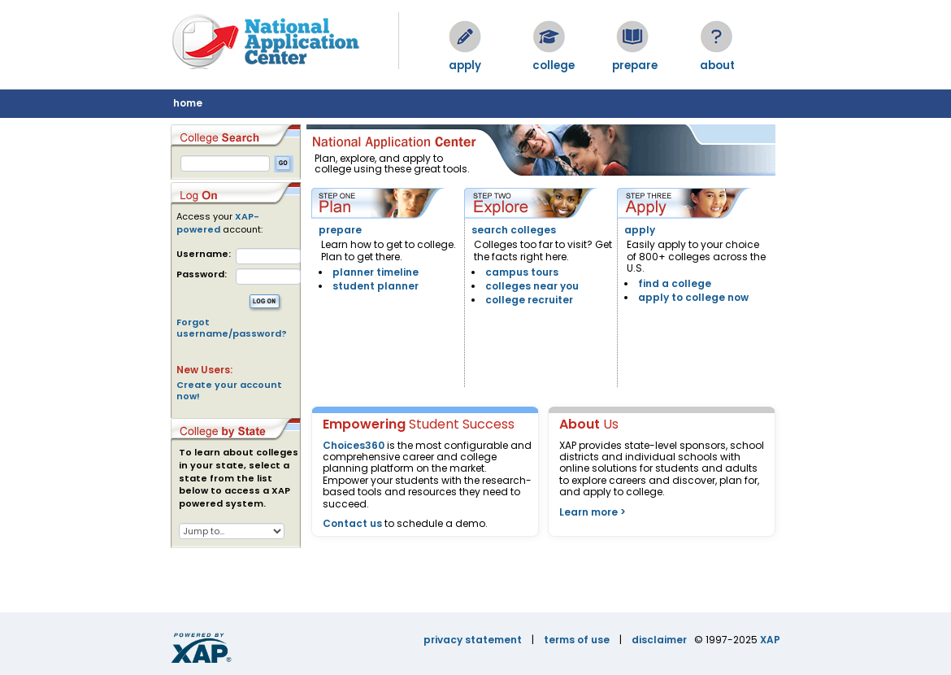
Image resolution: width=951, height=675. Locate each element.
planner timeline (375, 272)
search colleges (513, 230)
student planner (375, 286)
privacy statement (472, 640)
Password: (201, 274)
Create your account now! (229, 390)
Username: (203, 254)
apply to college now (693, 297)
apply (639, 230)
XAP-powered (217, 223)
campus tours (521, 272)
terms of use (577, 640)
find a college (674, 283)
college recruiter (529, 300)
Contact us (352, 523)
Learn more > (592, 512)
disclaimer (659, 640)
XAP (770, 640)
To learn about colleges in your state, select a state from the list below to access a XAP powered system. (238, 478)
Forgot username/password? (231, 327)
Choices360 (353, 445)
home (187, 103)
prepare (340, 230)
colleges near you (532, 286)
